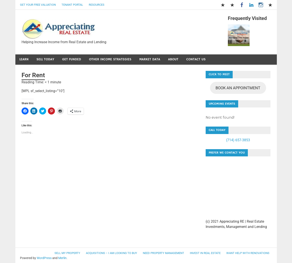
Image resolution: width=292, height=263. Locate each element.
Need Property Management (163, 253)
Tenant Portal (72, 4)
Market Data (149, 59)
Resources (96, 4)
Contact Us (196, 59)
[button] (59, 29)
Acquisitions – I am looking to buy (111, 253)
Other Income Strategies (110, 59)
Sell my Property (67, 253)
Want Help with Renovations (247, 253)
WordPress (44, 258)
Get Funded (71, 59)
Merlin (62, 258)
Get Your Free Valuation (38, 4)
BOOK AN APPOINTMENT (238, 88)
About (173, 59)
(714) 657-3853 (238, 140)
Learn (24, 59)
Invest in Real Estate (205, 253)
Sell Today (45, 59)
